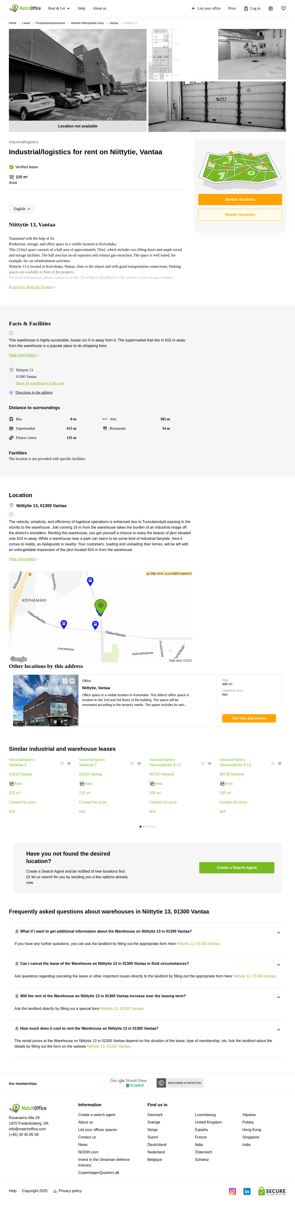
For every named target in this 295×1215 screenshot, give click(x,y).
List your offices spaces (97, 1148)
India (246, 1163)
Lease (26, 23)
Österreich (203, 1170)
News (83, 1163)
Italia (199, 1163)
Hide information (24, 355)
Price (152, 8)
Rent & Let (57, 8)
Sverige (154, 1140)
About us (96, 8)
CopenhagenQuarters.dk (98, 1191)
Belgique (155, 1178)
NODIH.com (88, 1170)
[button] (64, 681)
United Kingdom (208, 1140)
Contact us (87, 1155)
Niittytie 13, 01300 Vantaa (198, 944)
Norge (153, 1148)
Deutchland (157, 1163)
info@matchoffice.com (27, 1147)
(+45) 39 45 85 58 (24, 1153)
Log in (171, 8)
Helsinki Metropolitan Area (87, 23)
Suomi (153, 1155)
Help (78, 8)
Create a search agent (96, 1133)
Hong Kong (251, 1148)
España (201, 1148)
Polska (248, 1140)
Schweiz (202, 1178)
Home (12, 23)
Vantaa (114, 23)
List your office (125, 8)
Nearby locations (240, 215)
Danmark (155, 1133)
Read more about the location (33, 287)
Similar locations (240, 199)
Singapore (250, 1155)
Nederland (156, 1170)
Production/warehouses (50, 23)
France (201, 1155)
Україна (248, 1133)
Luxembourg (205, 1133)
